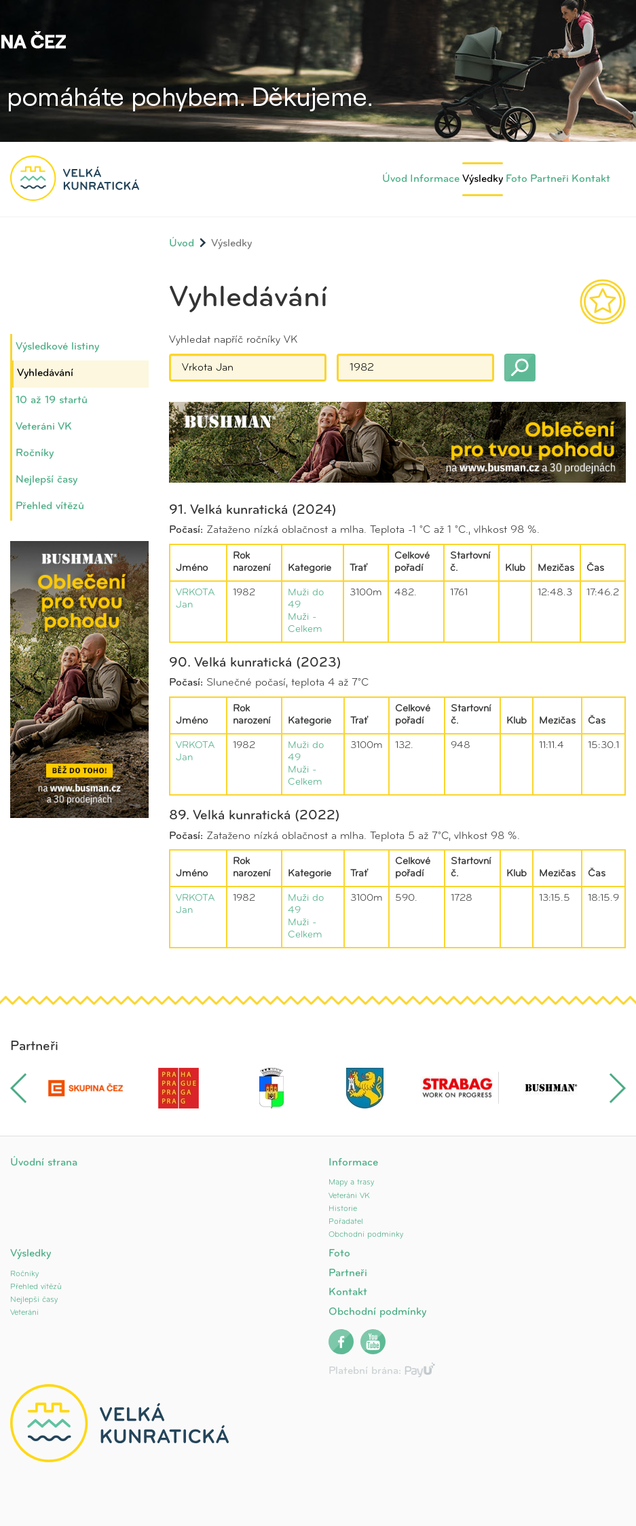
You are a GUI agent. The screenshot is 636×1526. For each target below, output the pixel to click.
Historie (343, 1209)
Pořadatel (346, 1222)
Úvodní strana (43, 1162)
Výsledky (482, 179)
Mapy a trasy (351, 1182)
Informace (435, 179)
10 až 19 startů (52, 400)
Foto (516, 179)
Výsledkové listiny (57, 346)
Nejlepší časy (46, 479)
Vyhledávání (45, 373)
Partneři (549, 179)
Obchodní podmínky (366, 1235)
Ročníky (35, 453)
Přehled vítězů (50, 506)
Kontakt (591, 179)
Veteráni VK (44, 427)
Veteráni (24, 1313)
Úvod (394, 179)
